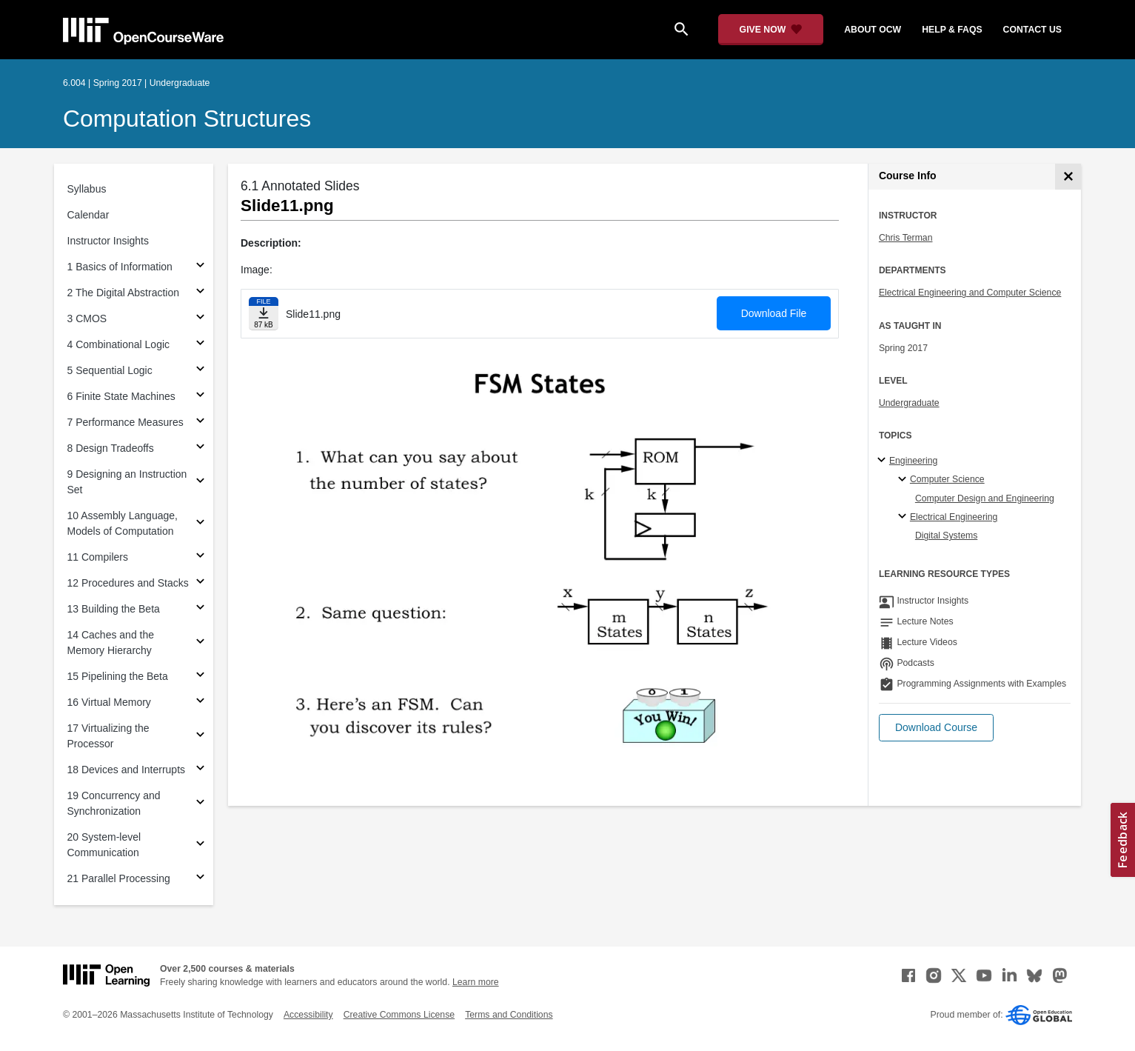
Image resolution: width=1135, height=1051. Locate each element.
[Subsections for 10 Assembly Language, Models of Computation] (200, 524)
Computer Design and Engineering (984, 498)
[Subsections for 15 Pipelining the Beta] (200, 677)
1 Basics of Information (120, 267)
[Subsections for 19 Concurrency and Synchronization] (200, 804)
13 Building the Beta (113, 609)
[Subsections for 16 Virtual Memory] (200, 703)
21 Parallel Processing (118, 878)
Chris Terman (906, 238)
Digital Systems (946, 535)
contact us (1032, 29)
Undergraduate (909, 403)
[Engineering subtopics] (884, 460)
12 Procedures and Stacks (128, 583)
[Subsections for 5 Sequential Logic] (200, 371)
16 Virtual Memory (109, 702)
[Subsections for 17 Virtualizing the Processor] (200, 737)
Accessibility (308, 1015)
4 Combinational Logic (118, 344)
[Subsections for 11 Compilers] (200, 557)
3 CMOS (87, 318)
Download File (774, 313)
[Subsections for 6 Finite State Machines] (200, 397)
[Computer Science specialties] (904, 480)
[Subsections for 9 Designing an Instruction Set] (200, 483)
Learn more (475, 982)
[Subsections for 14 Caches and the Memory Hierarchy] (200, 643)
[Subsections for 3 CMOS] (200, 319)
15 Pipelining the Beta (117, 676)
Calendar (88, 215)
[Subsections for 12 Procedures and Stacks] (200, 583)
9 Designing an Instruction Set (127, 482)
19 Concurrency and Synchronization (114, 803)
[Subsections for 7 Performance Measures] (200, 423)
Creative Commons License (399, 1015)
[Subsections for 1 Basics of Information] (200, 267)
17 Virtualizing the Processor (108, 736)
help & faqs (952, 29)
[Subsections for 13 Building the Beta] (200, 609)
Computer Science (947, 479)
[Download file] (263, 313)
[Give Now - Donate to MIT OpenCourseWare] (771, 29)
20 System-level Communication (104, 844)
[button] (936, 727)
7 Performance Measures (125, 422)
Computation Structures (187, 118)
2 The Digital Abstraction (123, 292)
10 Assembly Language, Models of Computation (122, 523)
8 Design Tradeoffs (110, 448)
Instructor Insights (108, 241)
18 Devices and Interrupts (126, 769)
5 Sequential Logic (110, 370)
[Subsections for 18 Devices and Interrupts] (200, 770)
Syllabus (87, 189)
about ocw (872, 29)
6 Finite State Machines (121, 396)
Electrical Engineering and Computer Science (970, 292)
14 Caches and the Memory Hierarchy (111, 642)
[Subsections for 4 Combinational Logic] (200, 345)
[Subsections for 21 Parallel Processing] (200, 879)
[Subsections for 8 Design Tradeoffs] (200, 448)
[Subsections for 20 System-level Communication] (200, 845)
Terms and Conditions (508, 1015)
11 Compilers (97, 557)
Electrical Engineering (953, 517)
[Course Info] (1068, 177)
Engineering (913, 461)
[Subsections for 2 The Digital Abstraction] (200, 293)
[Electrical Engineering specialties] (904, 517)
